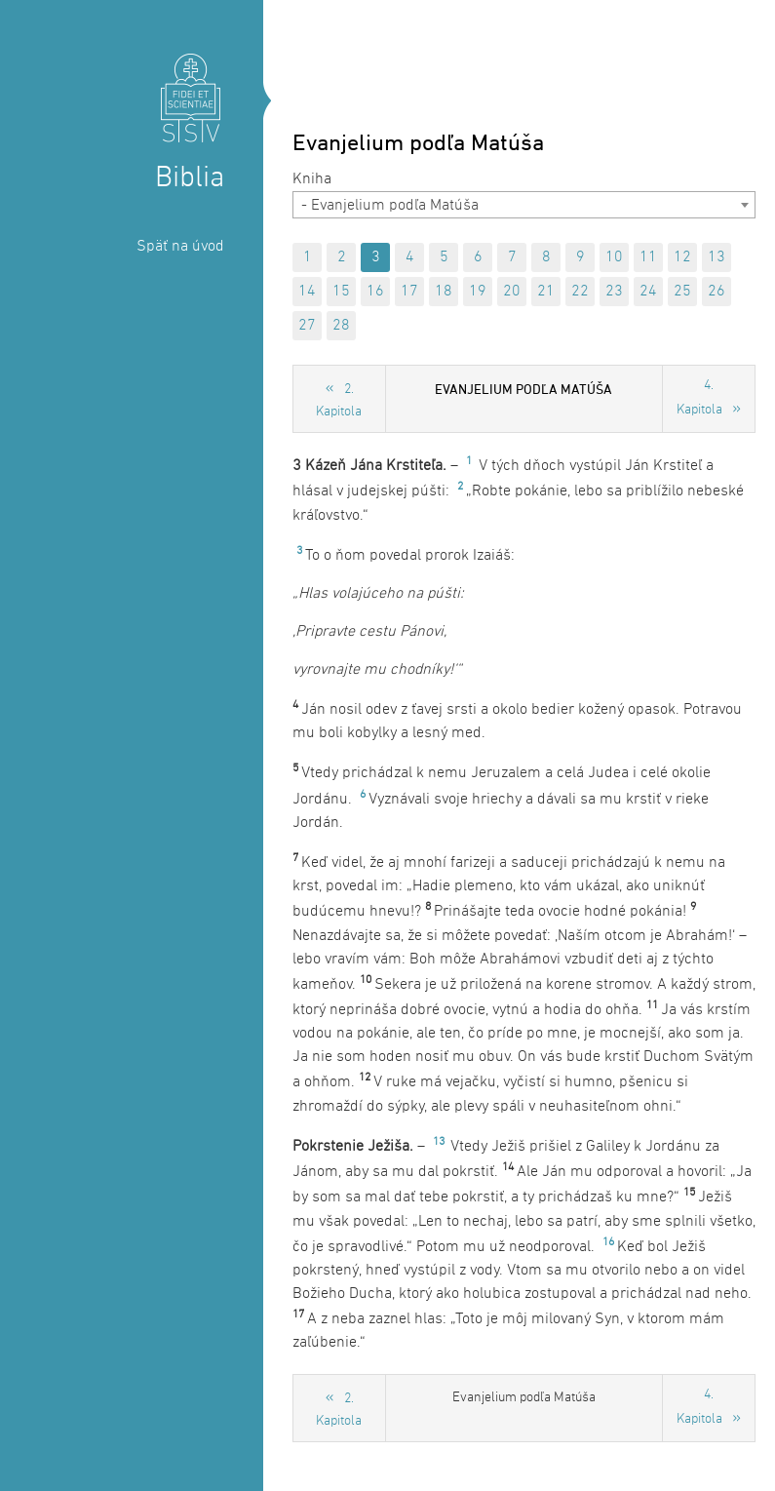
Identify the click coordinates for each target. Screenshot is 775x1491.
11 (648, 257)
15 (341, 291)
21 (546, 291)
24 (648, 291)
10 (614, 257)
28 (341, 325)
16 (375, 291)
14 (307, 291)
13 (716, 257)
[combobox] (524, 204)
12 (682, 257)
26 (716, 291)
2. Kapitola (339, 400)
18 (443, 291)
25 (682, 291)
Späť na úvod (180, 246)
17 (409, 291)
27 (307, 325)
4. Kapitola (699, 397)
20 (512, 291)
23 (614, 291)
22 (580, 291)
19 (477, 291)
